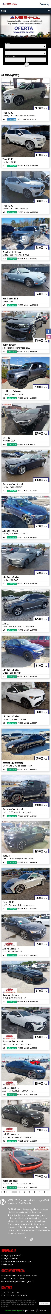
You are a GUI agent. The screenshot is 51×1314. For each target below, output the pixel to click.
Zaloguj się (43, 4)
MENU (3, 10)
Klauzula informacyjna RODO (16, 1261)
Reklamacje (7, 1264)
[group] (25, 27)
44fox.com (40, 1310)
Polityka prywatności (11, 1255)
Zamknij (44, 1303)
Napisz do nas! (19, 1311)
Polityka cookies (9, 1258)
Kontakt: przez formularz (14, 1295)
